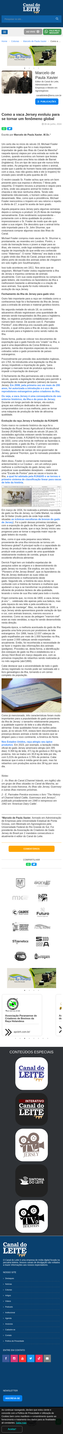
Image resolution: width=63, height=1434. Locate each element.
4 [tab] (38, 68)
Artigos (8, 1295)
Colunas (15, 41)
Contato (8, 1335)
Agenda (8, 1318)
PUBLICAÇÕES (47, 101)
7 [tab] (43, 1038)
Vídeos (8, 1301)
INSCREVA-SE (12, 1398)
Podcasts (9, 1307)
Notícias (8, 1284)
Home (4, 41)
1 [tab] (24, 68)
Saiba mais (21, 1423)
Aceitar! (12, 1429)
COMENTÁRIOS (31, 849)
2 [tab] (29, 68)
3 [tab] (33, 68)
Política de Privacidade (14, 1341)
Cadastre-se (10, 1330)
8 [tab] (47, 1038)
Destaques (9, 1278)
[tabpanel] (31, 56)
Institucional (10, 1313)
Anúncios (9, 1324)
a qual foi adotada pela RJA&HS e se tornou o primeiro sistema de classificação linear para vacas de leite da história (31, 479)
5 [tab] (33, 1038)
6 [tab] (38, 1038)
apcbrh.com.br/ (24, 1032)
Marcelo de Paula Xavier (35, 41)
